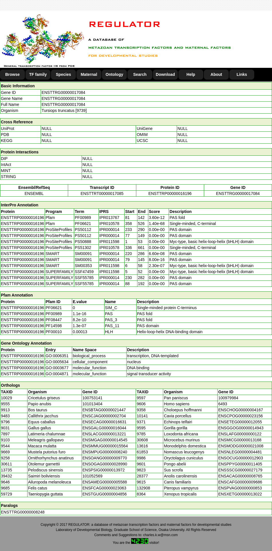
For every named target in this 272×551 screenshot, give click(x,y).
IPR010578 (109, 223)
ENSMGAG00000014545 (104, 440)
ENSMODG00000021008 (240, 446)
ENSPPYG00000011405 (240, 464)
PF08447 (54, 319)
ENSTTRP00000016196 (170, 193)
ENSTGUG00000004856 (104, 494)
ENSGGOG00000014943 (240, 428)
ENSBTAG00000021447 (104, 410)
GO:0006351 (57, 355)
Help (190, 74)
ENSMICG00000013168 (239, 440)
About (216, 74)
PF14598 (54, 325)
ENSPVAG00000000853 (240, 488)
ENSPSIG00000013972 (103, 470)
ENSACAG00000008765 (240, 476)
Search (140, 74)
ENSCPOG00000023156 (240, 416)
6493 (222, 404)
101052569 (92, 476)
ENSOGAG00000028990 (104, 464)
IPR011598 (109, 241)
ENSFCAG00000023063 (104, 488)
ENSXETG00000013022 (240, 494)
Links (241, 74)
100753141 (92, 398)
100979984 (228, 398)
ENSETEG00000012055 (240, 422)
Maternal (89, 74)
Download (165, 74)
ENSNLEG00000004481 (240, 452)
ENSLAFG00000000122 (239, 434)
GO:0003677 (57, 368)
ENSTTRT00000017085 (101, 193)
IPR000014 (109, 229)
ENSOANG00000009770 (104, 458)
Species (63, 74)
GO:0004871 (57, 374)
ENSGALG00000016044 (104, 428)
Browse (12, 74)
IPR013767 (109, 217)
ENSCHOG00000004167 (240, 410)
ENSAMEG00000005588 (104, 482)
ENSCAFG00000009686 (240, 482)
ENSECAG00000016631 (104, 422)
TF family (38, 74)
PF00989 (54, 313)
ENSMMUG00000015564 (105, 446)
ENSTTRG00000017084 (63, 92)
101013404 (92, 404)
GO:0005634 (57, 362)
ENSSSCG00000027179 (240, 470)
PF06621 (54, 307)
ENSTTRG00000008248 (23, 512)
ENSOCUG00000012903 (240, 458)
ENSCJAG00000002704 (104, 416)
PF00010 (54, 331)
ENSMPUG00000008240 (104, 452)
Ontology (114, 74)
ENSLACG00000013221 (104, 434)
